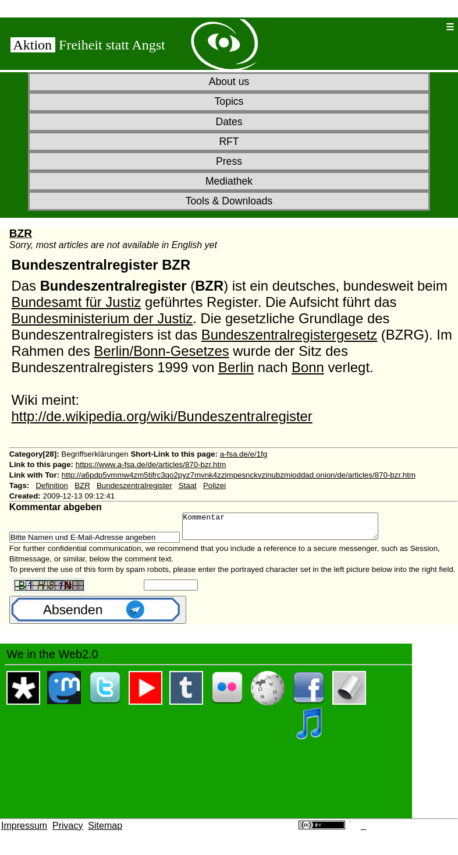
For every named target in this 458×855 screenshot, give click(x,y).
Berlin (236, 367)
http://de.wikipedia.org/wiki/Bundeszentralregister (162, 416)
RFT (229, 141)
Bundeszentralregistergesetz (289, 334)
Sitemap (105, 831)
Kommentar (292, 529)
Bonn (308, 367)
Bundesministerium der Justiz (102, 318)
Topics (229, 101)
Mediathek (229, 181)
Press (229, 161)
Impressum (24, 831)
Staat (188, 485)
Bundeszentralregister (134, 485)
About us (229, 81)
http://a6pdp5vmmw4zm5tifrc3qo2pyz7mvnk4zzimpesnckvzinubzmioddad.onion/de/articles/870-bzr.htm (239, 475)
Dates (229, 122)
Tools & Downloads (229, 201)
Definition (51, 485)
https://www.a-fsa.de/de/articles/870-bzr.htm (151, 464)
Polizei (214, 485)
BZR (20, 233)
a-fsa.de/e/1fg (244, 454)
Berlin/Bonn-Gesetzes (161, 351)
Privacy (67, 831)
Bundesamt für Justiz (76, 302)
